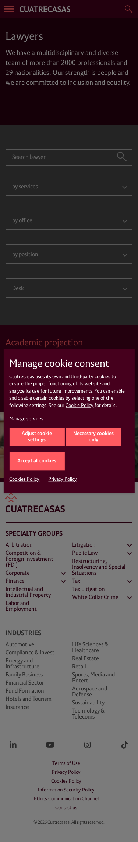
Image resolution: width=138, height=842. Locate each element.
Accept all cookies (36, 461)
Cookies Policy (24, 480)
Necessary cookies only (93, 437)
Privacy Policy (62, 480)
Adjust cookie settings (37, 437)
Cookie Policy (79, 405)
